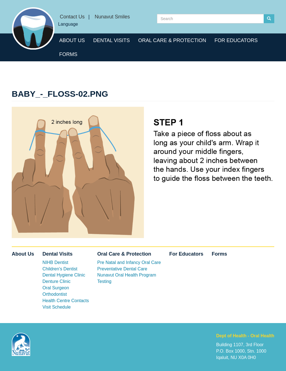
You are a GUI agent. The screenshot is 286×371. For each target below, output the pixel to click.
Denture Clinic (56, 281)
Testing (104, 281)
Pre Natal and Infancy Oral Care (129, 262)
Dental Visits (111, 40)
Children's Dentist (59, 268)
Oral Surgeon (55, 287)
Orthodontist (54, 294)
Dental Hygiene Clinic (63, 275)
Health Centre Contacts (65, 300)
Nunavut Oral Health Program (126, 275)
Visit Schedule (56, 307)
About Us (72, 40)
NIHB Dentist (55, 262)
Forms (68, 54)
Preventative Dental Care (122, 268)
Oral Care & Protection (172, 40)
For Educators (236, 40)
